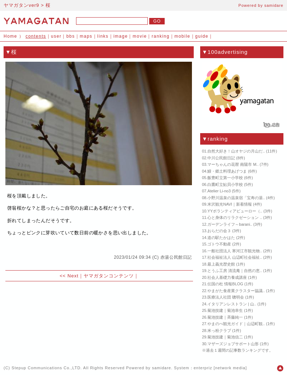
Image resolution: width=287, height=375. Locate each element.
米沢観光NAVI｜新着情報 (229, 204)
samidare (273, 5)
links (103, 36)
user (56, 36)
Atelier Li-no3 (219, 191)
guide (201, 36)
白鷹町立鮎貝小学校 (225, 184)
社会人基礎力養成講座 (227, 277)
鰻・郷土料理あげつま (227, 171)
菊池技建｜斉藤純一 (225, 317)
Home (10, 36)
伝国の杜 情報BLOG (225, 284)
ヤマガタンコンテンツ (109, 275)
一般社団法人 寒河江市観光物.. (234, 251)
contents (35, 36)
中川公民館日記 (221, 158)
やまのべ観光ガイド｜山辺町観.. (236, 324)
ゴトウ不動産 (219, 244)
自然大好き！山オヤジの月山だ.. (236, 151)
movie (140, 36)
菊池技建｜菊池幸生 (225, 310)
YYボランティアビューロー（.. (234, 211)
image (120, 36)
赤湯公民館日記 (176, 257)
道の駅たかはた (221, 237)
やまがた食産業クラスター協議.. (236, 291)
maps (86, 36)
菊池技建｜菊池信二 (225, 337)
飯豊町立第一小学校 (225, 177)
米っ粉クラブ (219, 330)
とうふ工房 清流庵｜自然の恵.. (234, 270)
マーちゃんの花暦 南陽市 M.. (232, 164)
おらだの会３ (219, 231)
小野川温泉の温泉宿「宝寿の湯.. (236, 198)
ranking (161, 36)
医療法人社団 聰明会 (225, 297)
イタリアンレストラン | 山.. (231, 304)
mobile (182, 36)
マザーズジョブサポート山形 (233, 344)
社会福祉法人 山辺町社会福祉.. (234, 257)
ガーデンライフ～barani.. (229, 224)
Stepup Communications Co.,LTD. (46, 368)
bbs (70, 36)
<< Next (69, 275)
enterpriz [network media (219, 368)
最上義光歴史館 (221, 264)
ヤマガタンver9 (21, 5)
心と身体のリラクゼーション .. (234, 217)
